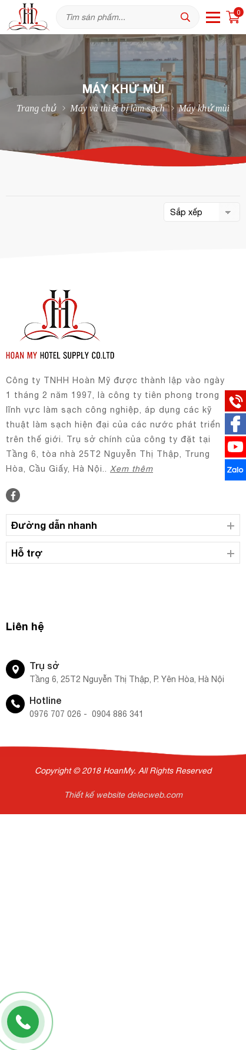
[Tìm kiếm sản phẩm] (128, 17)
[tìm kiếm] (188, 17)
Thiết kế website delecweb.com (123, 794)
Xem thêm (131, 468)
